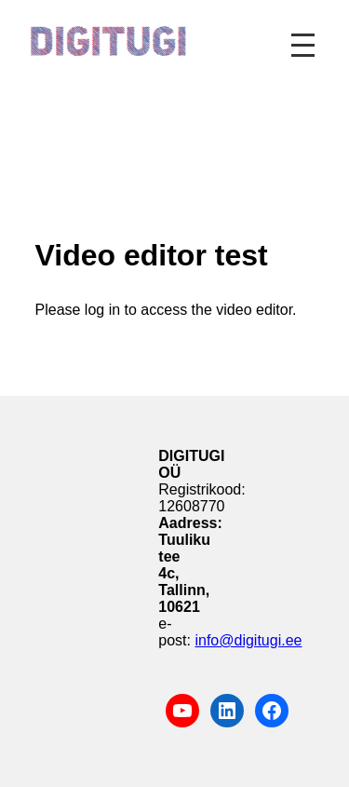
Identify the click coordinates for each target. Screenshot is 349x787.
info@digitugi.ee (248, 640)
